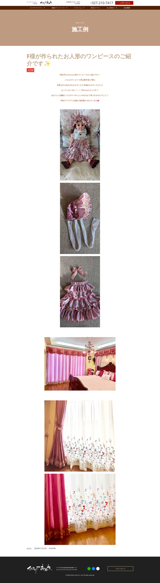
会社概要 (127, 8)
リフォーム (78, 8)
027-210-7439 (73, 569)
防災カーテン (95, 8)
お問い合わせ (124, 3)
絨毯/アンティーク (58, 8)
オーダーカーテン (36, 8)
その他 (30, 70)
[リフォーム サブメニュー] (83, 8)
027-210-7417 (62, 569)
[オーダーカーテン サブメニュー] (44, 8)
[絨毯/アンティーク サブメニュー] (66, 8)
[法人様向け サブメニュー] (116, 8)
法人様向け (111, 8)
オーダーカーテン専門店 (32, 3)
